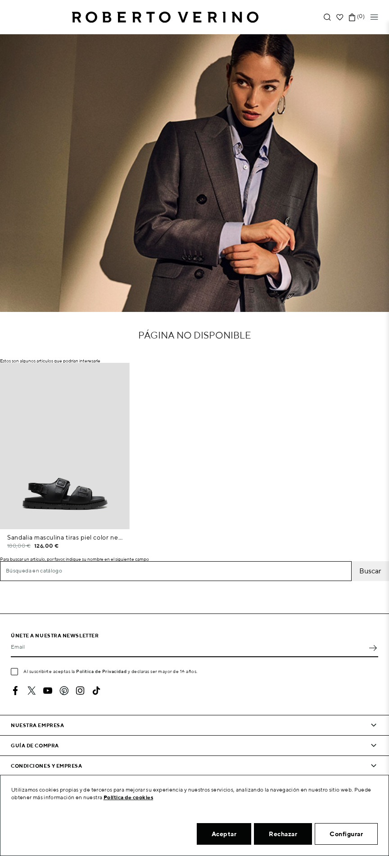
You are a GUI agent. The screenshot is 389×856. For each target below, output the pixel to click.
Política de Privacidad (101, 671)
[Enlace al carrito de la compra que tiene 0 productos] (352, 17)
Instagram (80, 690)
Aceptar (224, 834)
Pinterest (63, 690)
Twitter (31, 690)
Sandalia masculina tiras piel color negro (64, 537)
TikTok (96, 690)
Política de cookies (129, 797)
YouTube (47, 690)
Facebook (15, 690)
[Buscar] (176, 571)
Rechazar (283, 834)
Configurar (346, 834)
